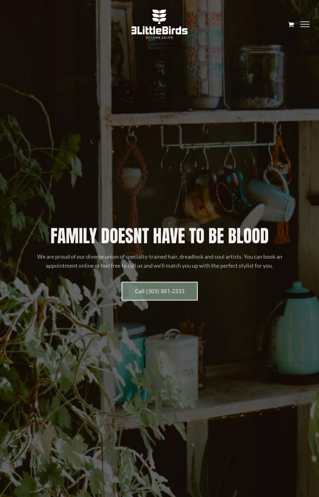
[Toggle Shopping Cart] (291, 24)
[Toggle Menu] (305, 24)
